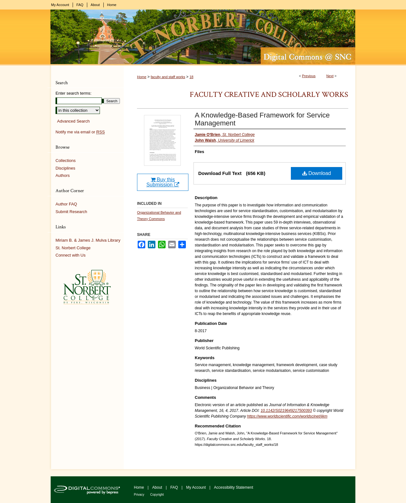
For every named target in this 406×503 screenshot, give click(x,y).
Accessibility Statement (233, 487)
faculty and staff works (168, 77)
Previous (309, 76)
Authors (63, 175)
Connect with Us (71, 255)
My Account (196, 487)
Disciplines (65, 168)
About (157, 487)
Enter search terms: (73, 93)
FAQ (174, 487)
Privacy (139, 494)
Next (330, 76)
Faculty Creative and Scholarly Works (269, 94)
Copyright (157, 494)
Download (316, 173)
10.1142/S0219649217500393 (286, 410)
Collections (66, 160)
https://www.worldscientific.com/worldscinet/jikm (287, 416)
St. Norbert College (73, 247)
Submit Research (71, 211)
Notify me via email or (80, 132)
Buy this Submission (162, 182)
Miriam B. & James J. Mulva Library (88, 240)
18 (191, 77)
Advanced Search (73, 121)
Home (141, 77)
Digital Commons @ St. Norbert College (203, 37)
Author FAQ (66, 204)
